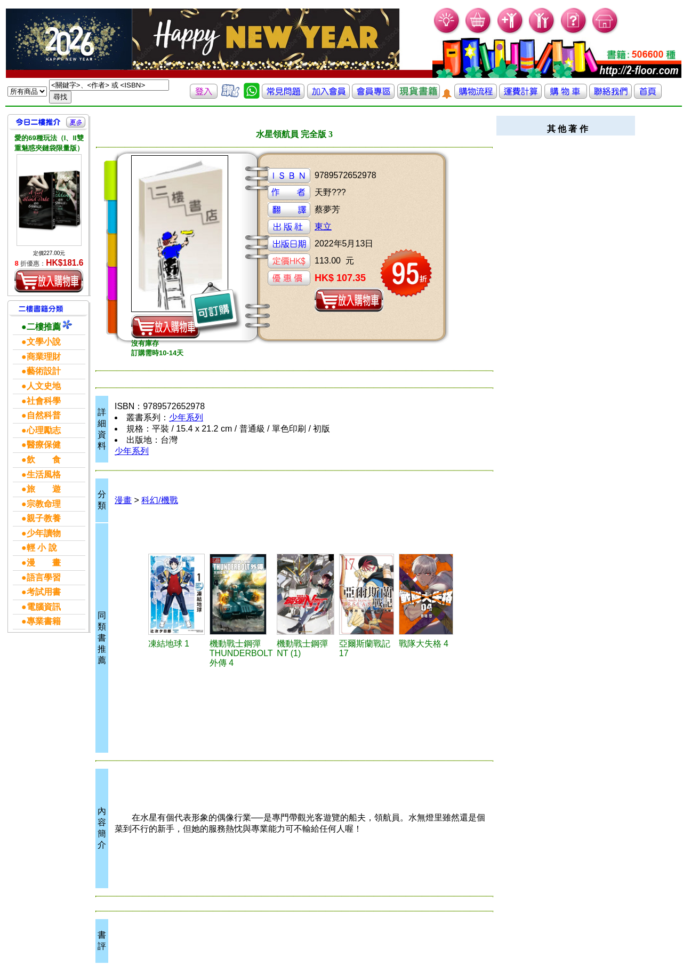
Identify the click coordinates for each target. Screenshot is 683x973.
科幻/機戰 (159, 500)
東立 (323, 226)
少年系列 (186, 417)
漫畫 (123, 500)
